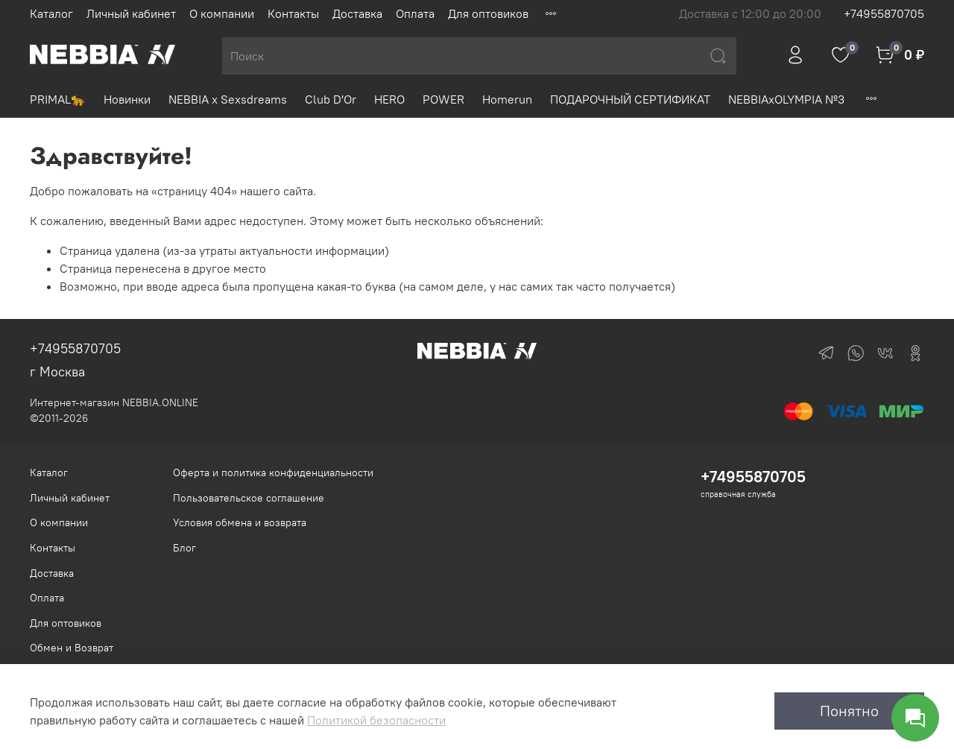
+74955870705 (884, 13)
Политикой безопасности (376, 719)
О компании (221, 13)
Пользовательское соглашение (248, 498)
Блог (184, 547)
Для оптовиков (488, 13)
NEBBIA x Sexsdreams (227, 99)
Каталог (51, 13)
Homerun (507, 99)
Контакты (293, 13)
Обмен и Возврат (71, 647)
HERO (389, 99)
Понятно (849, 710)
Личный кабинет (131, 13)
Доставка (357, 13)
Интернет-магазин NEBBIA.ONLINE (114, 402)
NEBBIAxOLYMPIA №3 (786, 99)
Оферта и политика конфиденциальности (273, 472)
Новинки (127, 99)
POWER (443, 99)
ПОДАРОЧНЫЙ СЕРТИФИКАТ (630, 99)
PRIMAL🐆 (58, 99)
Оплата (415, 13)
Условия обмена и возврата (239, 522)
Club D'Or (330, 99)
